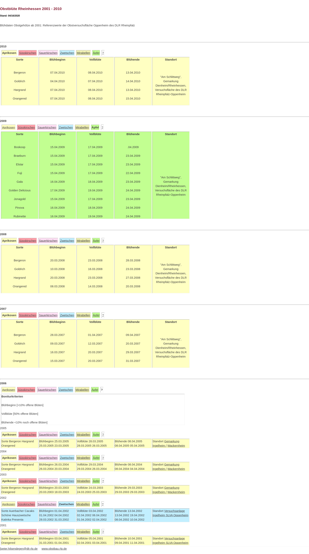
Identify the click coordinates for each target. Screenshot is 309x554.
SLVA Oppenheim (177, 515)
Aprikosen (8, 127)
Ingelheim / (160, 445)
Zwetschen (67, 52)
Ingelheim (159, 515)
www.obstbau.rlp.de (54, 548)
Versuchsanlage (174, 511)
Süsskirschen (27, 52)
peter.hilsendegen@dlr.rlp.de (19, 548)
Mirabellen (83, 52)
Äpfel (96, 52)
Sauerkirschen (48, 52)
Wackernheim (176, 445)
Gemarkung (171, 441)
